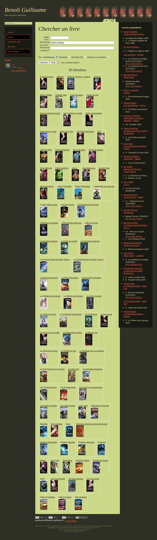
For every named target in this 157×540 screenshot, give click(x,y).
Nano (68, 424)
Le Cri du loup (91, 314)
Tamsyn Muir (129, 283)
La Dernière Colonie (48, 241)
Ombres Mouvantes (48, 442)
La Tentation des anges (50, 296)
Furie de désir (46, 150)
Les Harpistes (130, 55)
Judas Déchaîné (64, 186)
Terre (42, 479)
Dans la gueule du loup (50, 113)
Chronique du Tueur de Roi (135, 131)
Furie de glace (79, 150)
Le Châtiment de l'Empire (71, 314)
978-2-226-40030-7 (133, 86)
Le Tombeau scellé (132, 301)
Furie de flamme (62, 150)
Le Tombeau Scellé (132, 286)
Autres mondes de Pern (134, 34)
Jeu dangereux (88, 168)
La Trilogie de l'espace (73, 296)
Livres (10, 37)
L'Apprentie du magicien (103, 186)
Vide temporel (81, 497)
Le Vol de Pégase (131, 47)
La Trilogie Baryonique (133, 314)
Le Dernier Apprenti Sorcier (135, 225)
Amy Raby (128, 167)
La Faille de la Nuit (69, 241)
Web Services (13, 51)
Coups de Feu (92, 95)
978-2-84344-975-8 (133, 264)
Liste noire (83, 406)
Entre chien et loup (48, 131)
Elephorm (76, 529)
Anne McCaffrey (131, 32)
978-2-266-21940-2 (133, 64)
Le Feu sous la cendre (49, 332)
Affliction (60, 77)
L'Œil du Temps (91, 223)
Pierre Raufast (130, 311)
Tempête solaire (82, 460)
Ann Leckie (128, 182)
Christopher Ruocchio (133, 268)
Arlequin (97, 77)
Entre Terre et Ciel (131, 245)
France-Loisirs (130, 171)
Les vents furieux (67, 406)
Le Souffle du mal (68, 351)
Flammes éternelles (85, 131)
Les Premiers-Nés (68, 387)
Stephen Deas (130, 103)
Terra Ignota (129, 255)
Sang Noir (55, 460)
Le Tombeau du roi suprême (91, 351)
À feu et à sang (46, 77)
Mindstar (44, 424)
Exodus (127, 93)
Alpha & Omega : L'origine (78, 77)
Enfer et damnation (94, 113)
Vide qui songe (64, 497)
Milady (136, 120)
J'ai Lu (143, 105)
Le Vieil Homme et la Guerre (52, 369)
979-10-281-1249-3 (133, 219)
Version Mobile (70, 521)
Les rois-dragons (131, 105)
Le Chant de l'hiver (48, 314)
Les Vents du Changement (90, 387)
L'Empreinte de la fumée (88, 204)
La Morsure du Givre (49, 278)
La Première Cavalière (91, 278)
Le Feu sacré (106, 314)
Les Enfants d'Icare (48, 387)
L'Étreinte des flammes (71, 223)
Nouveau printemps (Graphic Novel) (91, 424)
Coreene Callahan (131, 156)
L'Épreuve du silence (49, 223)
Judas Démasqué (82, 186)
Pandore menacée (86, 442)
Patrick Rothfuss (131, 128)
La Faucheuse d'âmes (90, 241)
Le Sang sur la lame (48, 351)
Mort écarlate (56, 424)
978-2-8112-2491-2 (133, 206)
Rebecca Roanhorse (133, 243)
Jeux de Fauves (47, 186)
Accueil (10, 32)
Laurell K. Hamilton (132, 116)
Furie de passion (96, 150)
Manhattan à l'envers (100, 406)
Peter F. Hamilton (131, 90)
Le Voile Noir (73, 369)
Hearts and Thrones (132, 169)
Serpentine (67, 460)
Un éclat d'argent (75, 479)
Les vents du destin (48, 406)
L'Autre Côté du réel (48, 204)
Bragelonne (129, 133)
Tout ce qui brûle (58, 479)
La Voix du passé (93, 296)
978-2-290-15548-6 (133, 236)
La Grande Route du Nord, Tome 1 (55, 259)
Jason (74, 168)
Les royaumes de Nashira (135, 146)
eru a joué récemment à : (15, 70)
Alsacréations (84, 529)
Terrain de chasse (100, 460)
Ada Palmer (129, 253)
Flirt (99, 131)
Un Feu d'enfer (92, 479)
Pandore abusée (68, 442)
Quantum (102, 442)
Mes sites (11, 47)
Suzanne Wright (131, 195)
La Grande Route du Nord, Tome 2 (88, 259)
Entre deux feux (67, 131)
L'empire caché (67, 204)
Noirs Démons (130, 197)
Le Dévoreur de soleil (133, 271)
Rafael (43, 460)
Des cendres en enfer (72, 113)
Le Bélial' (140, 255)
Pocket (140, 55)
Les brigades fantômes (92, 369)
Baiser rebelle (46, 95)
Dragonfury (128, 159)
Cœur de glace (76, 95)
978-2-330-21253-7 (133, 297)
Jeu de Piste (104, 168)
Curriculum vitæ (14, 42)
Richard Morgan (131, 210)
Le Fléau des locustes (72, 332)
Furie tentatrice (61, 168)
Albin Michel (129, 77)
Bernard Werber (131, 75)
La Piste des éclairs (69, 278)
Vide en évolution (47, 497)
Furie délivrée (46, 168)
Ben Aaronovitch (131, 223)
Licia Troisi (128, 144)
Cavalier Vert (61, 95)
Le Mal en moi (91, 332)
